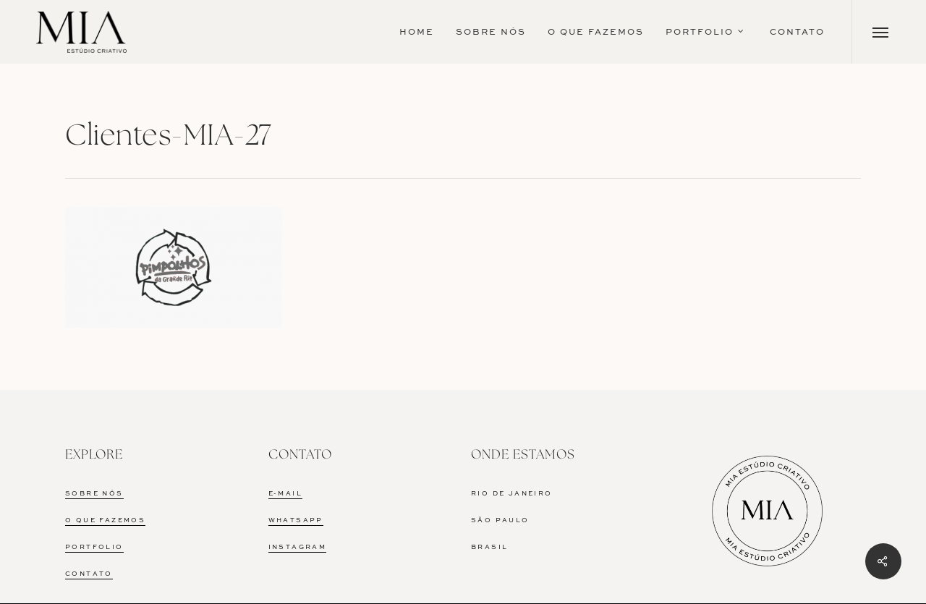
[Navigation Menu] (880, 32)
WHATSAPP (295, 520)
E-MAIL (285, 493)
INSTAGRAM (297, 547)
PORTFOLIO (94, 547)
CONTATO (89, 574)
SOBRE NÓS (94, 493)
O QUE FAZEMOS (105, 520)
